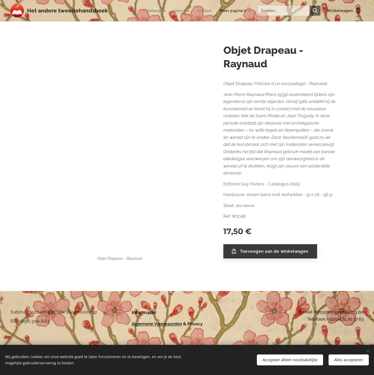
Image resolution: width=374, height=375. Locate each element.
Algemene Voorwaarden (157, 323)
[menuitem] (154, 10)
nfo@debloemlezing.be (339, 311)
